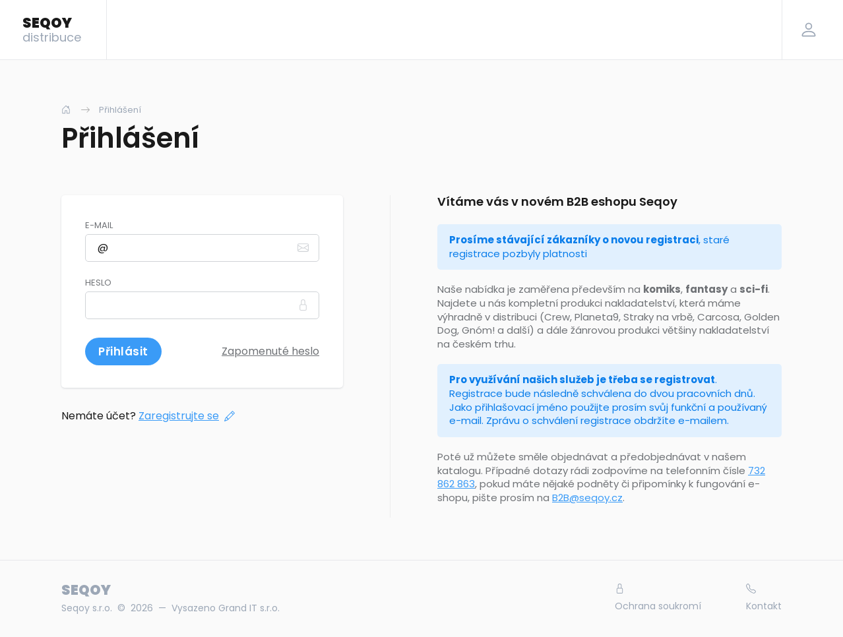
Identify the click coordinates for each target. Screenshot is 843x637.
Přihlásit (123, 351)
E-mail (99, 225)
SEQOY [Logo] (51, 29)
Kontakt (764, 598)
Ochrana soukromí (658, 598)
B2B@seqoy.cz (587, 497)
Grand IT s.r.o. (249, 608)
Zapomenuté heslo (270, 351)
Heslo (98, 283)
